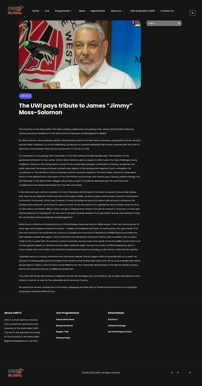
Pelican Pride (63, 338)
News (82, 11)
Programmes (63, 11)
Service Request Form (120, 332)
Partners (113, 320)
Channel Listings (117, 326)
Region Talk (62, 332)
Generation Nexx (65, 320)
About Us (117, 11)
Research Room (64, 326)
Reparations (98, 11)
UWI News (25, 96)
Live (47, 11)
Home (36, 11)
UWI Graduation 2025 (143, 11)
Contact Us (167, 11)
